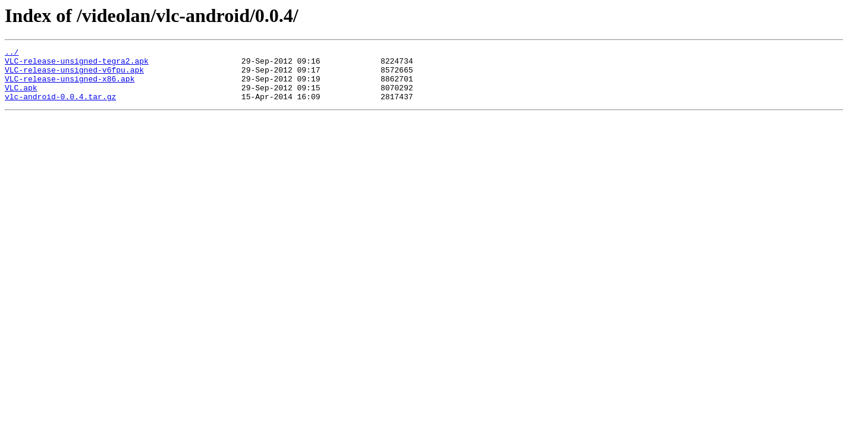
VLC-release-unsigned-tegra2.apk (77, 64)
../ (11, 53)
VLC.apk (21, 96)
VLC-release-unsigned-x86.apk (69, 85)
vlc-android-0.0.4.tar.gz (60, 107)
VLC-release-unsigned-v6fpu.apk (74, 75)
